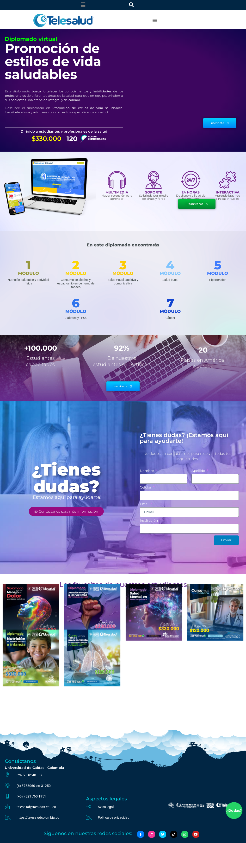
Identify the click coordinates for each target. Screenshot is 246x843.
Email (145, 504)
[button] (83, 4)
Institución (149, 521)
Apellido (198, 471)
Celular (146, 487)
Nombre (147, 471)
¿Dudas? (234, 810)
